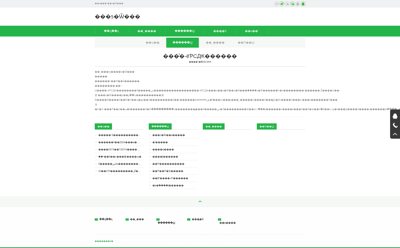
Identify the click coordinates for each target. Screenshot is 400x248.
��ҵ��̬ (152, 42)
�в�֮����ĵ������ (168, 185)
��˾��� (135, 219)
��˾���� (146, 31)
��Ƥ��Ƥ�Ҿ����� (167, 171)
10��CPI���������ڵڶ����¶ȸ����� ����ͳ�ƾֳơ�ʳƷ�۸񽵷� (120, 171)
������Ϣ (185, 31)
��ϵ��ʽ (251, 31)
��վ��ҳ (111, 31)
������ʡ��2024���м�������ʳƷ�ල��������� (120, 142)
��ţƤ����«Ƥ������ (170, 178)
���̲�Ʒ (219, 31)
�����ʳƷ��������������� (120, 135)
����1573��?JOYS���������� (120, 149)
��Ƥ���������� (168, 163)
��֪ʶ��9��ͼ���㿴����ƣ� (120, 156)
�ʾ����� (160, 142)
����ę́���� (163, 149)
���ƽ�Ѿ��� (117, 16)
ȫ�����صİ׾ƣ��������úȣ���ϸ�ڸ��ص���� (120, 163)
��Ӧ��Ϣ (246, 42)
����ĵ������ (165, 156)
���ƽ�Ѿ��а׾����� (168, 135)
